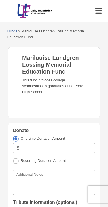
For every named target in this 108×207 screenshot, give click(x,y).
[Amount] (59, 148)
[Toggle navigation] (98, 11)
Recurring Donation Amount (43, 160)
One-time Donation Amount (42, 138)
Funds (12, 31)
